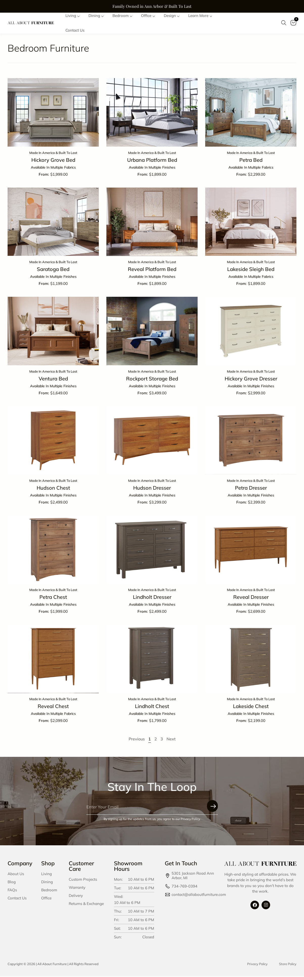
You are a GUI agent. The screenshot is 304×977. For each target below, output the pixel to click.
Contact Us (17, 898)
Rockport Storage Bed (152, 379)
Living (46, 874)
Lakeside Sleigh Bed (250, 269)
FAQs (12, 890)
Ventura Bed (53, 379)
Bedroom (49, 890)
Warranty (77, 887)
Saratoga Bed (53, 269)
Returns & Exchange (86, 903)
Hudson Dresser (152, 488)
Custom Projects (83, 879)
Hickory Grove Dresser (251, 379)
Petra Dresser (251, 488)
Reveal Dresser (251, 597)
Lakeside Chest (251, 706)
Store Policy (287, 964)
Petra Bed (251, 160)
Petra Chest (53, 597)
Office (46, 898)
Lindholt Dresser (152, 597)
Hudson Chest (53, 488)
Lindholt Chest (152, 706)
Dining (47, 882)
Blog (12, 882)
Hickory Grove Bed (53, 160)
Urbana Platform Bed (152, 160)
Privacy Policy (257, 964)
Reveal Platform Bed (152, 269)
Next (171, 739)
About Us (16, 874)
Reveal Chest (53, 706)
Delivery (76, 895)
